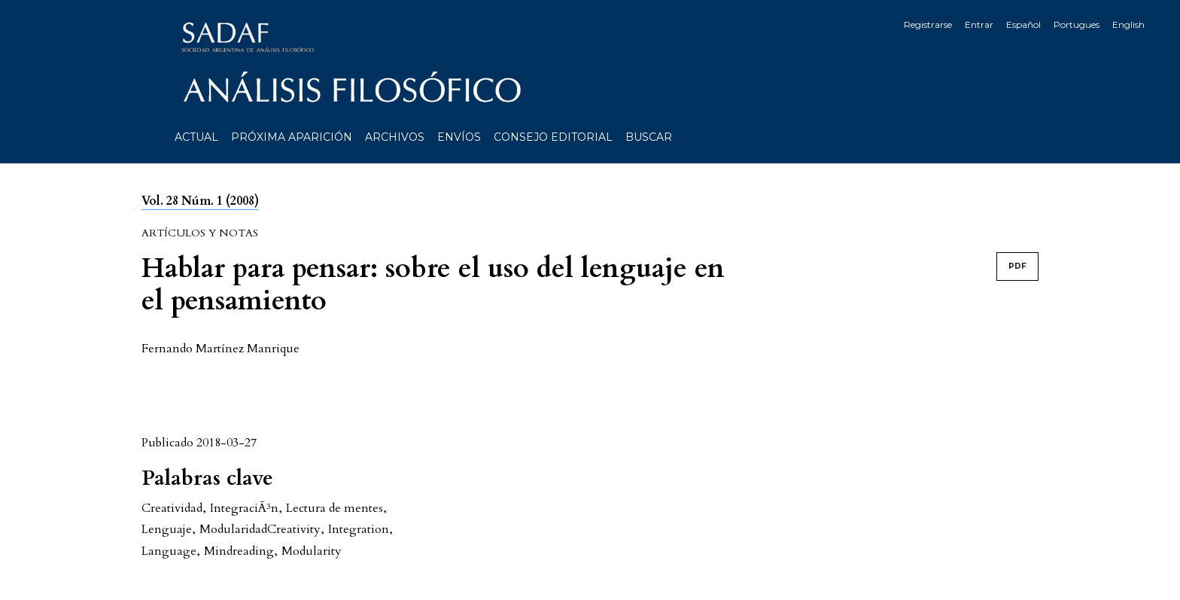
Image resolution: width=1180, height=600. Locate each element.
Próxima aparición (291, 137)
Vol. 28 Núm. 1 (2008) (200, 201)
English (1128, 24)
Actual (196, 137)
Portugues (1076, 24)
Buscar (648, 137)
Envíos (459, 137)
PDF (1017, 266)
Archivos (394, 137)
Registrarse (928, 24)
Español (1023, 24)
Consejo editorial (553, 137)
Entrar (979, 24)
